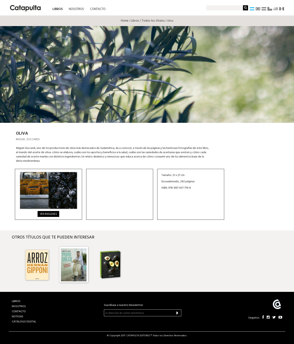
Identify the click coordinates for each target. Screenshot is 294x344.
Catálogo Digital (24, 321)
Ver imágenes (48, 214)
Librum (252, 121)
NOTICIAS (17, 316)
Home (124, 20)
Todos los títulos (153, 20)
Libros (135, 20)
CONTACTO (98, 9)
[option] (37, 264)
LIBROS (57, 9)
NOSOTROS (76, 9)
